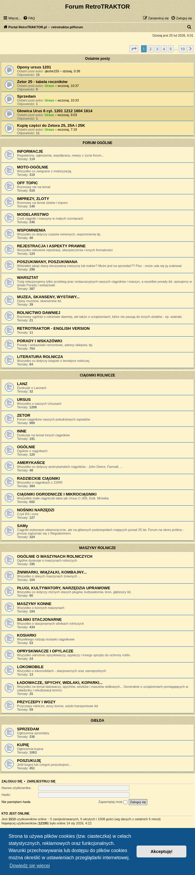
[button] (133, 48)
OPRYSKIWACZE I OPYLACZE (45, 651)
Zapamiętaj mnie (112, 802)
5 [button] (171, 48)
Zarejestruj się (41, 781)
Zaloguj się (11, 781)
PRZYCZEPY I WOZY (36, 702)
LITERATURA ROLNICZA (40, 356)
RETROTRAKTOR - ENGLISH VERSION (53, 328)
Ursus (49, 86)
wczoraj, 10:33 (68, 100)
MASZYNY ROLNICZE (97, 548)
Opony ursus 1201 (34, 67)
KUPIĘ (23, 745)
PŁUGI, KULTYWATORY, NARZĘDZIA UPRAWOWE (63, 588)
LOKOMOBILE (30, 667)
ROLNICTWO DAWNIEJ (38, 312)
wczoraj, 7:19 (67, 129)
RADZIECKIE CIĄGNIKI (38, 478)
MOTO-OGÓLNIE (32, 167)
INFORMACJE (30, 151)
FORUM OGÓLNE (97, 143)
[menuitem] (29, 18)
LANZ (22, 384)
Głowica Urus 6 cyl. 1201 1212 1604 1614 (54, 111)
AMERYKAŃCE (31, 462)
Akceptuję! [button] (162, 851)
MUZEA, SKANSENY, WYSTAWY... (48, 297)
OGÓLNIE (26, 447)
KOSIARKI (26, 635)
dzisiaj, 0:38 (71, 71)
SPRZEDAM (28, 729)
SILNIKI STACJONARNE (39, 619)
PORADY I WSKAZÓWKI (39, 341)
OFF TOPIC (27, 183)
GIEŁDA (97, 720)
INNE (22, 431)
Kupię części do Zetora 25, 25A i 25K (51, 125)
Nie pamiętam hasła (15, 802)
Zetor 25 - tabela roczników (42, 81)
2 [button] (150, 48)
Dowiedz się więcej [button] (30, 865)
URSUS (24, 399)
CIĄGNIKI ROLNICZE (97, 375)
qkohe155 (52, 71)
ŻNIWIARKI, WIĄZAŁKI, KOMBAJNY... (52, 572)
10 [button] (182, 48)
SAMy (22, 526)
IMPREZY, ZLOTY (33, 198)
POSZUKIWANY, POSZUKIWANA (47, 262)
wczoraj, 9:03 (67, 115)
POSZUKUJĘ (29, 760)
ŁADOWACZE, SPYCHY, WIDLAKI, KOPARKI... (60, 682)
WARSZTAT (27, 277)
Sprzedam (26, 96)
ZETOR (23, 415)
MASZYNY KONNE (34, 603)
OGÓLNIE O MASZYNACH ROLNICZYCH (54, 556)
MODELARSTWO (33, 214)
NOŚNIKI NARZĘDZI (35, 510)
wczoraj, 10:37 (68, 86)
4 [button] (164, 48)
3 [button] (157, 48)
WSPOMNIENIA (31, 230)
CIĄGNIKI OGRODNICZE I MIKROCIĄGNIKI (57, 494)
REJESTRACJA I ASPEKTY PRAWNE (51, 246)
